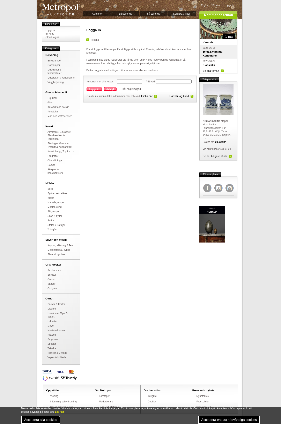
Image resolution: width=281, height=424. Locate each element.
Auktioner (97, 13)
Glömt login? (52, 37)
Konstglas (52, 111)
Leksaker (52, 321)
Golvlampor (53, 65)
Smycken (52, 339)
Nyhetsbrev (203, 396)
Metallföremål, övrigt (58, 249)
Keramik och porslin (58, 107)
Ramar (51, 165)
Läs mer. (60, 411)
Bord (50, 188)
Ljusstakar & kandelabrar (61, 77)
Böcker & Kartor (56, 304)
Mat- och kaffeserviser (59, 116)
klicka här (147, 96)
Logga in (229, 5)
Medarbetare (106, 401)
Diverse (51, 308)
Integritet (152, 396)
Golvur (51, 279)
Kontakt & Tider (181, 13)
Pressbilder (203, 401)
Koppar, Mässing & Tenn (60, 245)
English (205, 5)
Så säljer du (153, 13)
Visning (54, 396)
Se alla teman (211, 70)
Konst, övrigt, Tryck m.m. (61, 151)
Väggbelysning (55, 82)
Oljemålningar (55, 160)
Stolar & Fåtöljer (56, 225)
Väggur (51, 283)
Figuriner (52, 98)
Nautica (51, 334)
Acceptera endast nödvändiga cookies (229, 420)
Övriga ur (52, 288)
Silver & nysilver (56, 254)
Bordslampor (54, 60)
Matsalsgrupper (56, 202)
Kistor (50, 197)
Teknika (51, 348)
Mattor (50, 325)
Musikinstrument (56, 330)
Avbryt (110, 89)
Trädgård (52, 229)
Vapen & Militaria (56, 357)
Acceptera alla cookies (40, 420)
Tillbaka (94, 39)
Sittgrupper (53, 211)
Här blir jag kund (179, 96)
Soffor (50, 220)
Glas (50, 102)
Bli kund (216, 5)
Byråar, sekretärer (57, 193)
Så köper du (125, 13)
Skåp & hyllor (54, 216)
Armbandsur (54, 270)
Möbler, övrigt (54, 207)
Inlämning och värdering (63, 401)
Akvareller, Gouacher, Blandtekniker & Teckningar (59, 135)
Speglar (51, 343)
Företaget (104, 396)
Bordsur (51, 274)
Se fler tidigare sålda (215, 156)
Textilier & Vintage (57, 352)
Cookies (152, 401)
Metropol (61, 9)
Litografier (52, 156)
